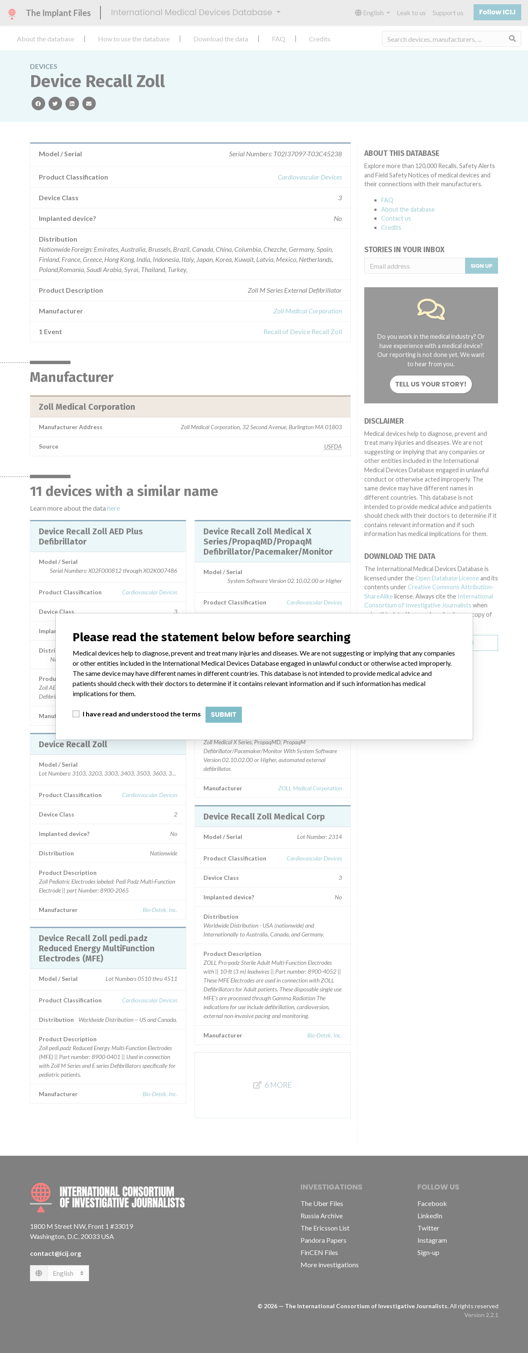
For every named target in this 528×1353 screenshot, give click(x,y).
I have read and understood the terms (142, 714)
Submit (224, 714)
